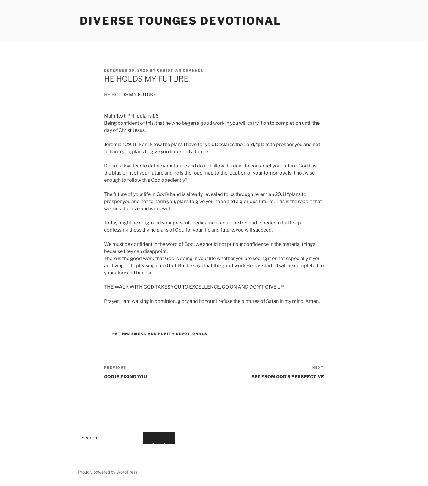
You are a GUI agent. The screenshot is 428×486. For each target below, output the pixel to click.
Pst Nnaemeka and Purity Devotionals (160, 334)
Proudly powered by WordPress (108, 471)
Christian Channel (180, 70)
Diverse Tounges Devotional (180, 20)
